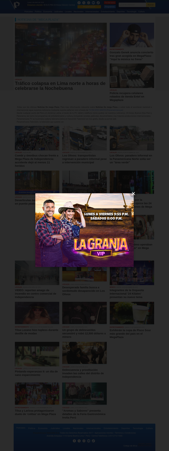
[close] (133, 193)
